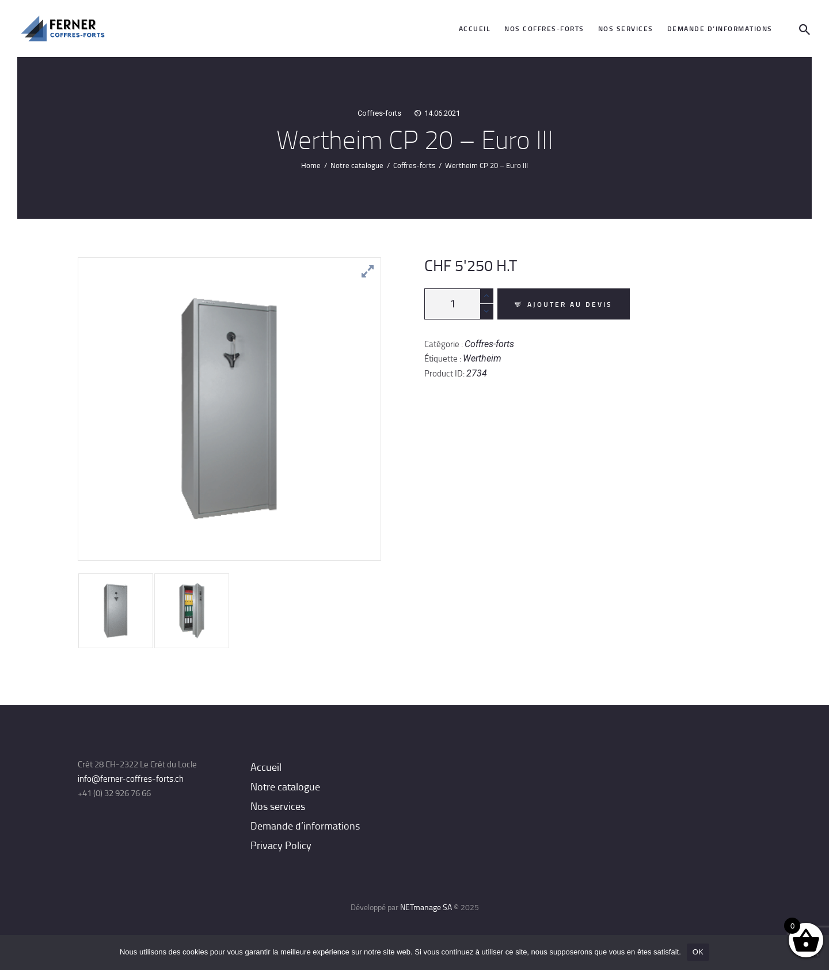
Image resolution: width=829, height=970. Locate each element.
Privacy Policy (280, 845)
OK (698, 952)
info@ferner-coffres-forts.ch (131, 779)
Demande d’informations (305, 825)
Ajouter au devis (570, 304)
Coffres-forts (379, 113)
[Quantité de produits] (458, 303)
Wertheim (482, 358)
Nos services (277, 806)
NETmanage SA (426, 906)
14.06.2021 (442, 113)
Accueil (266, 767)
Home (311, 165)
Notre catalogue (356, 165)
